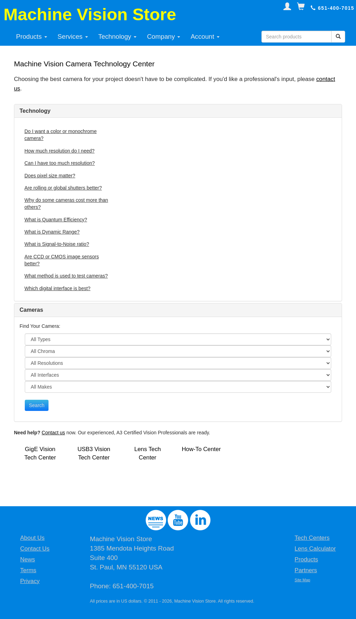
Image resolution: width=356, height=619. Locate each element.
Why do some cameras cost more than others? (66, 203)
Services (73, 36)
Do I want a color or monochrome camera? (60, 134)
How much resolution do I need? (59, 151)
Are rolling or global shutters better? (63, 188)
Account (205, 36)
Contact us (53, 432)
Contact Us (35, 548)
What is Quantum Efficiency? (55, 219)
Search (36, 405)
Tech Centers (312, 538)
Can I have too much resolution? (59, 163)
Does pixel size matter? (49, 175)
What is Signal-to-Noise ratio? (56, 244)
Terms (28, 570)
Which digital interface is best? (57, 288)
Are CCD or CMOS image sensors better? (61, 260)
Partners (306, 570)
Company (163, 36)
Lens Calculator (315, 548)
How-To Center (201, 449)
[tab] (178, 111)
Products (31, 36)
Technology (117, 36)
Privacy (30, 581)
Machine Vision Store (89, 14)
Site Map (302, 580)
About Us (32, 538)
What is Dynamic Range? (52, 232)
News (27, 559)
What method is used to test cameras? (66, 276)
